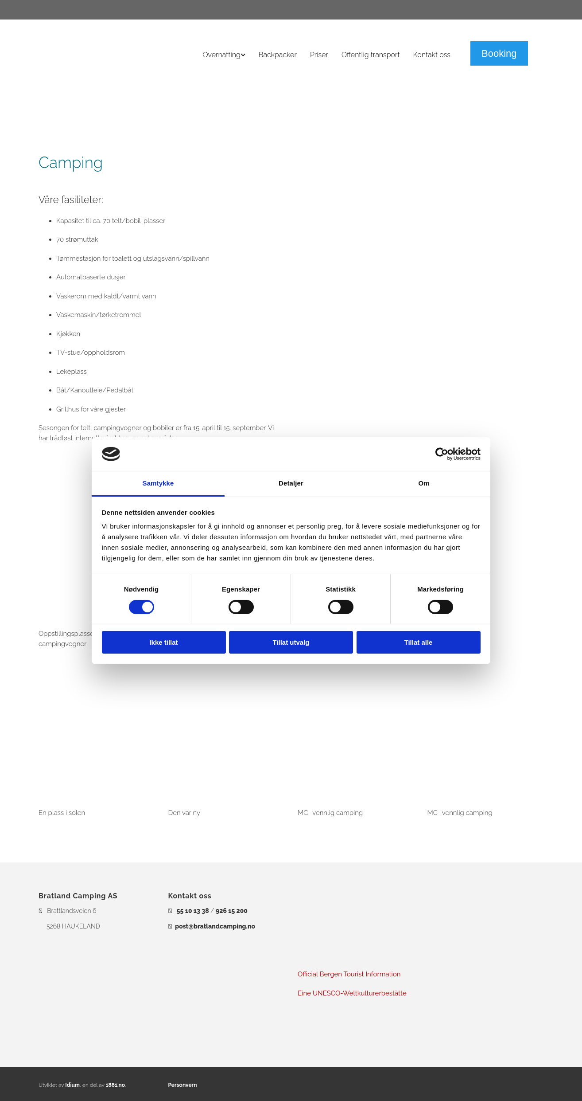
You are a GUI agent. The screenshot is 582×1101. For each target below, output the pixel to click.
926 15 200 (232, 910)
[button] (499, 53)
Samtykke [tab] (158, 483)
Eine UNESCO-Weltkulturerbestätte (352, 993)
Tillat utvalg (290, 642)
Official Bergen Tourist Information (350, 974)
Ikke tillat (163, 642)
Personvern (182, 1085)
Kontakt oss (431, 55)
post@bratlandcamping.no (215, 926)
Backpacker (278, 55)
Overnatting (222, 55)
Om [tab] (423, 483)
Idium (72, 1085)
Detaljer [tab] (291, 483)
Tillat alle (418, 642)
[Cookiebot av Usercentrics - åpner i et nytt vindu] (442, 454)
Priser (319, 55)
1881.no (115, 1085)
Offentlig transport (370, 55)
